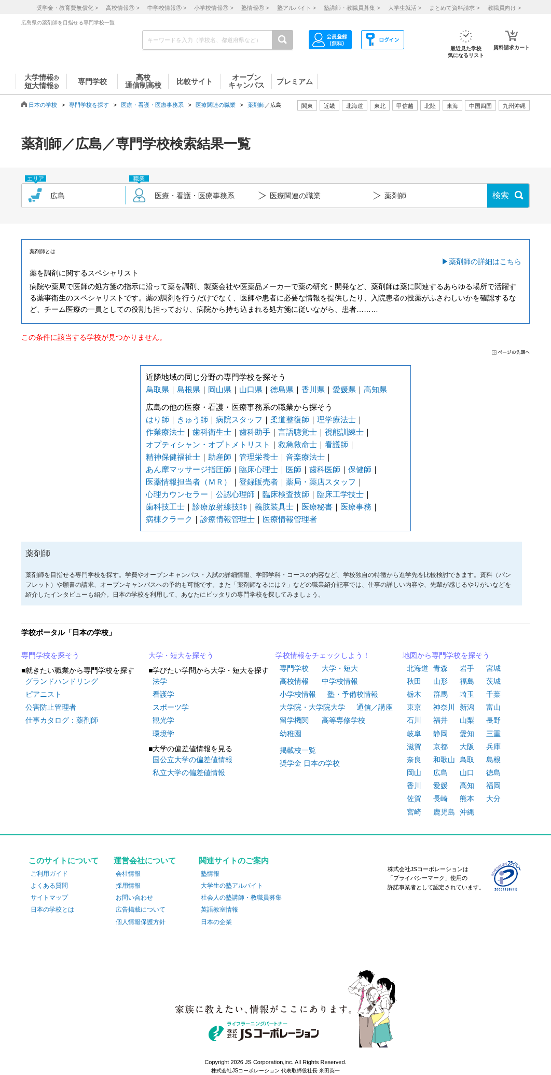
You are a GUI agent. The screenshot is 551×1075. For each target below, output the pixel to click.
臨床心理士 (258, 469)
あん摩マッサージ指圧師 (188, 469)
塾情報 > (255, 8)
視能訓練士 (344, 432)
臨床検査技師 (286, 494)
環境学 (163, 733)
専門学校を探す (89, 105)
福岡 (493, 785)
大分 (493, 798)
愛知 (467, 733)
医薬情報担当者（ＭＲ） (188, 481)
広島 (440, 772)
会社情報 (128, 873)
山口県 (251, 389)
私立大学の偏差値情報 (189, 772)
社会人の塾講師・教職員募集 (241, 897)
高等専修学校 (343, 720)
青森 (440, 668)
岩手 (467, 668)
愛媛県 (344, 389)
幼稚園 (290, 733)
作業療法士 (165, 432)
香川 (414, 785)
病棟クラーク (169, 519)
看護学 (163, 694)
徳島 (493, 772)
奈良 (414, 759)
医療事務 (355, 506)
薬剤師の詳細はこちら (485, 261)
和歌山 (444, 759)
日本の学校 (43, 105)
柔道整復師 (289, 419)
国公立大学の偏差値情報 (192, 759)
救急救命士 (297, 444)
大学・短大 (340, 668)
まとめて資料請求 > (454, 8)
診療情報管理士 (227, 519)
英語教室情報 (219, 909)
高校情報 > (122, 8)
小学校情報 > (213, 8)
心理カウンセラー (177, 494)
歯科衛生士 (211, 432)
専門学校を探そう (50, 655)
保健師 (359, 469)
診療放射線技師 (219, 506)
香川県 (313, 389)
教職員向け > (504, 8)
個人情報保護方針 (141, 922)
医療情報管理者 (290, 519)
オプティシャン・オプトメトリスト (208, 444)
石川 (414, 720)
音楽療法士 (305, 456)
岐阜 (414, 733)
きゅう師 (192, 419)
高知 (467, 785)
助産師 (219, 456)
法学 (160, 681)
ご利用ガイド (49, 873)
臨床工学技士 (340, 494)
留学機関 (294, 720)
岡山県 (219, 389)
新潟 (467, 707)
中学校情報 (340, 681)
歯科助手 (254, 432)
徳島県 (282, 389)
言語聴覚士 (297, 432)
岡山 (414, 772)
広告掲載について (141, 909)
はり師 (157, 419)
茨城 (493, 681)
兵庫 (493, 746)
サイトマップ (49, 897)
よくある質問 (49, 885)
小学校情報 (298, 694)
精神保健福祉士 (173, 456)
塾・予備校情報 (352, 694)
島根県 (188, 389)
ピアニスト (43, 694)
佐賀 (414, 798)
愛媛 (440, 785)
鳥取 (467, 759)
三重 (493, 733)
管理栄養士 (258, 456)
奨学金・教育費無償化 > (67, 8)
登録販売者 (258, 481)
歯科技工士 (165, 506)
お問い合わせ (134, 897)
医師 (293, 469)
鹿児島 (444, 812)
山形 (440, 681)
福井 (440, 720)
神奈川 (444, 707)
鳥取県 (157, 389)
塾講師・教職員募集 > (352, 8)
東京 (414, 707)
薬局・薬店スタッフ (321, 481)
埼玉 (467, 694)
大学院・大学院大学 (312, 707)
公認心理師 (235, 494)
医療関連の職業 (216, 105)
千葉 (493, 694)
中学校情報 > (166, 8)
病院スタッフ (239, 419)
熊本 (467, 798)
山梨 (467, 720)
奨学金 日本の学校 (310, 763)
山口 (467, 772)
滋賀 (414, 746)
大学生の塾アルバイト (232, 885)
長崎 (440, 798)
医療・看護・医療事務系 (152, 105)
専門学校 (294, 668)
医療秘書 (317, 506)
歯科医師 (324, 469)
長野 (493, 720)
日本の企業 (216, 922)
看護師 (336, 444)
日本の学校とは (52, 909)
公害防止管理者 (50, 707)
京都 (440, 746)
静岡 (440, 733)
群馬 (440, 694)
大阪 (467, 746)
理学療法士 (336, 419)
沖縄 (467, 812)
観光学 (163, 720)
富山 (493, 707)
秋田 (414, 681)
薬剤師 (256, 105)
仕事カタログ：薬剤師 (61, 720)
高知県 (375, 389)
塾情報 (210, 873)
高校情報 (294, 681)
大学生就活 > (404, 8)
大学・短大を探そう (181, 655)
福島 (467, 681)
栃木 (414, 694)
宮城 (493, 668)
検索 (500, 195)
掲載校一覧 (298, 750)
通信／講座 (374, 707)
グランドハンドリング (61, 681)
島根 (493, 759)
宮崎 (414, 812)
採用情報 (128, 885)
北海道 (354, 106)
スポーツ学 (171, 707)
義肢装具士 (274, 506)
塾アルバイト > (296, 8)
